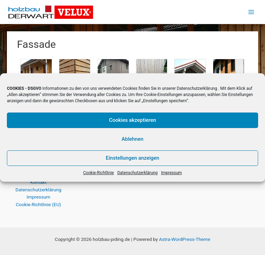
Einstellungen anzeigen (132, 158)
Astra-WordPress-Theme (184, 239)
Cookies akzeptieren (132, 120)
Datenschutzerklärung (197, 88)
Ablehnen (132, 139)
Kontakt (38, 182)
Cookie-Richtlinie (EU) (38, 204)
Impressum (171, 172)
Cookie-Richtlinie (98, 172)
